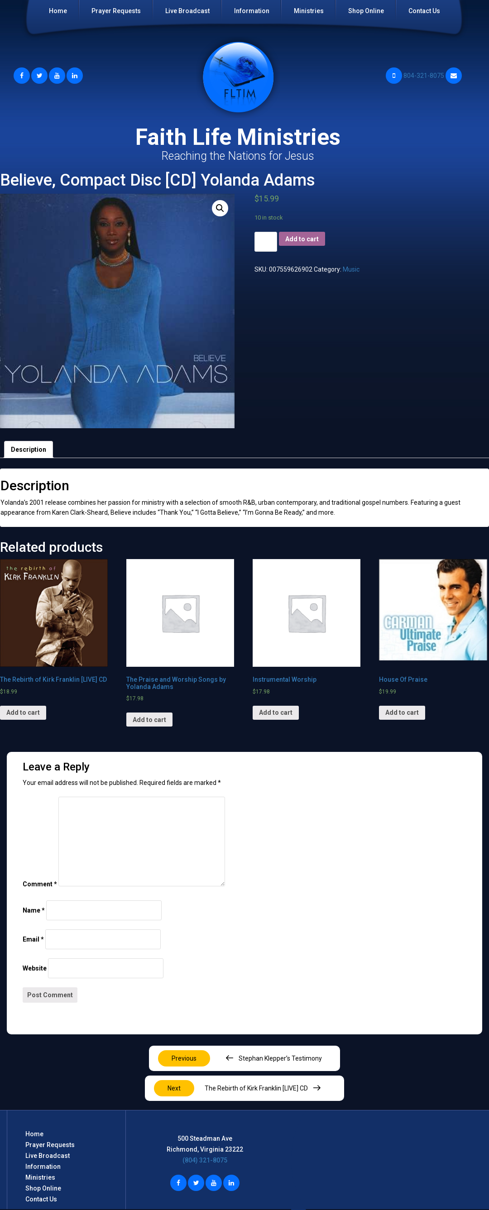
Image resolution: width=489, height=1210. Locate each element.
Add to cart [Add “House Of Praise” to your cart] (402, 712)
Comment (40, 884)
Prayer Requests (116, 10)
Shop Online (366, 10)
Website (35, 968)
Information (251, 10)
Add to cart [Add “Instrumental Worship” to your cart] (275, 712)
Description (28, 449)
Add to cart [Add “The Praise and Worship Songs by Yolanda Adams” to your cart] (149, 719)
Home (58, 10)
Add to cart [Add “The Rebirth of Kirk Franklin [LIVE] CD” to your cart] (23, 712)
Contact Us (424, 10)
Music (351, 269)
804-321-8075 (415, 75)
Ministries (309, 10)
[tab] (28, 449)
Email (33, 939)
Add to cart (302, 239)
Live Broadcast (187, 10)
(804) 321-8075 (204, 1160)
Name (34, 910)
